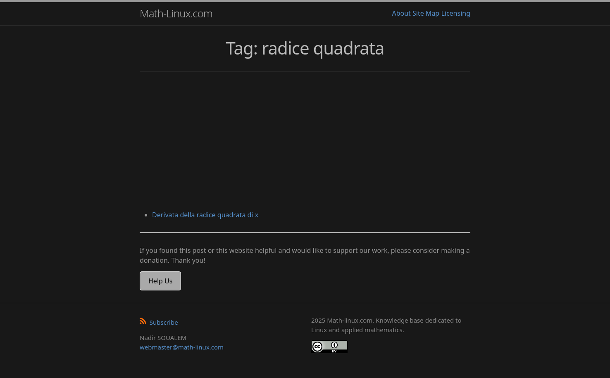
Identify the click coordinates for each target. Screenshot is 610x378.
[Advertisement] (305, 142)
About (401, 13)
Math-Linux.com (176, 13)
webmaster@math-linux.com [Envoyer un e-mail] (182, 347)
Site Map (425, 13)
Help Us (160, 280)
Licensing (455, 13)
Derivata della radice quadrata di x (205, 214)
